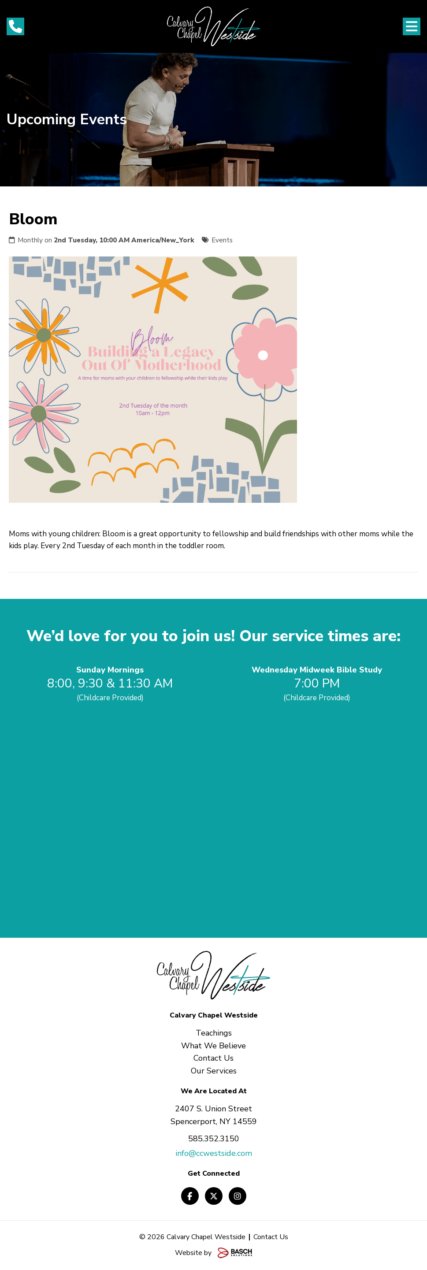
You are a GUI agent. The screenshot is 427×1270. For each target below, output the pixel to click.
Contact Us (270, 1237)
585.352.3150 (213, 1138)
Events (222, 240)
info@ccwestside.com (213, 1153)
